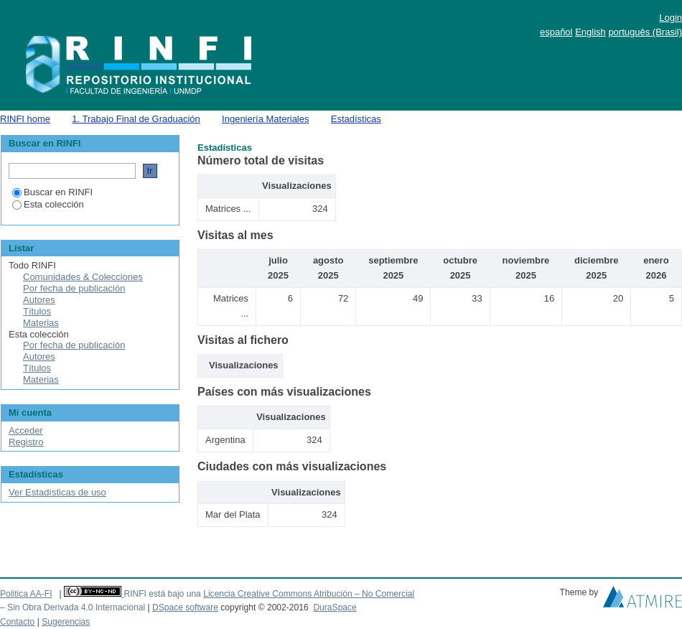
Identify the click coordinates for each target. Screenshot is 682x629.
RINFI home (25, 118)
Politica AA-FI (26, 594)
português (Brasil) (645, 32)
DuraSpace (334, 607)
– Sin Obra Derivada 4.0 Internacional (72, 607)
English (590, 32)
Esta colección (48, 204)
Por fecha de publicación (74, 288)
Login (670, 17)
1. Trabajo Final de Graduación (136, 118)
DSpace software (185, 607)
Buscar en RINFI (52, 192)
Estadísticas (356, 118)
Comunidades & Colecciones (83, 276)
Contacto (17, 622)
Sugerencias (66, 622)
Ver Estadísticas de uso (57, 492)
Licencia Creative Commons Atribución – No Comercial (308, 594)
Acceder (26, 430)
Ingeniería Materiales (265, 118)
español (556, 32)
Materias (41, 322)
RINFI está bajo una (161, 594)
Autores (39, 299)
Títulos (37, 311)
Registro (26, 442)
